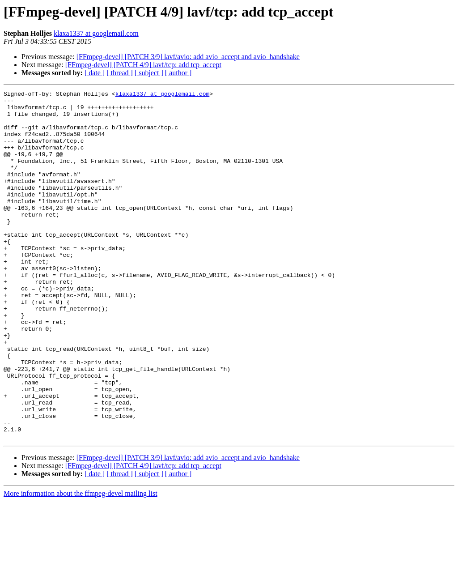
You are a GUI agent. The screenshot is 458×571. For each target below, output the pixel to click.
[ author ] (178, 73)
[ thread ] (119, 73)
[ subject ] (149, 73)
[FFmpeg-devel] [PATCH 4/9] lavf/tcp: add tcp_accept (143, 64)
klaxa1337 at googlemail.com (96, 33)
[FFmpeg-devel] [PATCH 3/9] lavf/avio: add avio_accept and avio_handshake (188, 56)
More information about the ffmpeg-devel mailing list (80, 563)
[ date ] (95, 73)
